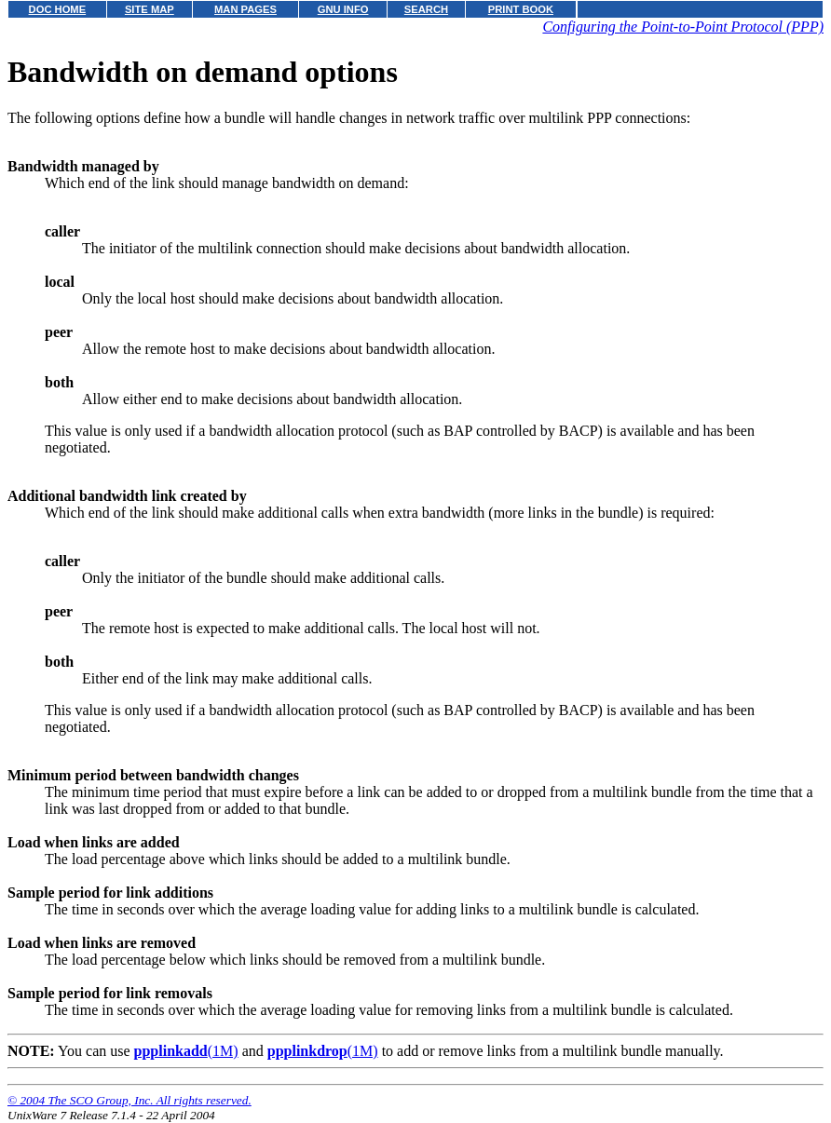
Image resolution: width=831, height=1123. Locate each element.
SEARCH (426, 9)
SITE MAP (149, 9)
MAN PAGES (245, 9)
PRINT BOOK (520, 9)
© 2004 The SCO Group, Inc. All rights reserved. (129, 1100)
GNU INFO (343, 9)
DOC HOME (58, 9)
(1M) (186, 1051)
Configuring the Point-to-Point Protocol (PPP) (683, 26)
